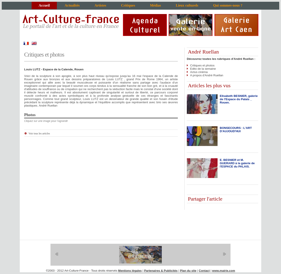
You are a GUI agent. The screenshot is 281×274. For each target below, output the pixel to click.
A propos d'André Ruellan (206, 75)
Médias (155, 5)
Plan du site (188, 270)
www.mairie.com (223, 270)
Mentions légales (130, 270)
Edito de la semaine (203, 68)
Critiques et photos (202, 65)
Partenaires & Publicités (161, 270)
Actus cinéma (199, 72)
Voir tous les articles (39, 133)
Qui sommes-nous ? (227, 5)
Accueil (44, 5)
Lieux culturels (187, 5)
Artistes (100, 5)
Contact (204, 270)
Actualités (72, 5)
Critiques (128, 5)
